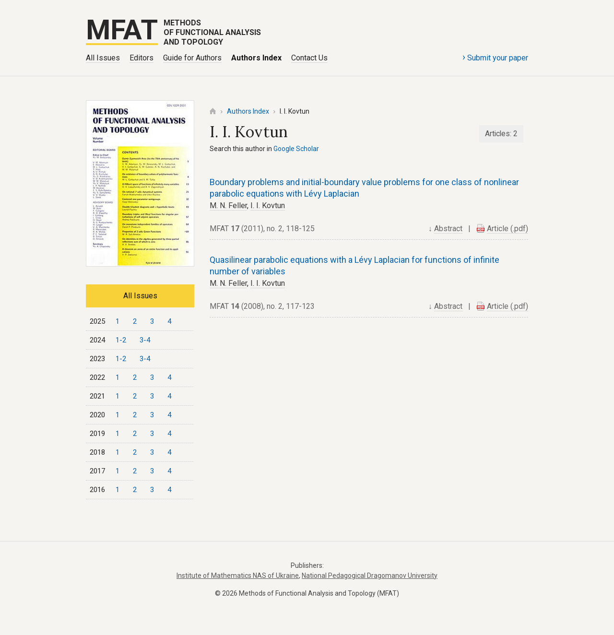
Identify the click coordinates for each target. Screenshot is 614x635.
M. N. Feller (228, 205)
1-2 (121, 340)
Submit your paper (495, 57)
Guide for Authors (192, 57)
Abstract (448, 228)
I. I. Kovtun (267, 205)
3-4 (145, 340)
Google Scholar (296, 149)
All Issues (103, 57)
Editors (142, 57)
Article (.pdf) (507, 228)
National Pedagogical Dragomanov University (369, 575)
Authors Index (256, 57)
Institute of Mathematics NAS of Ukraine (238, 575)
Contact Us (309, 57)
